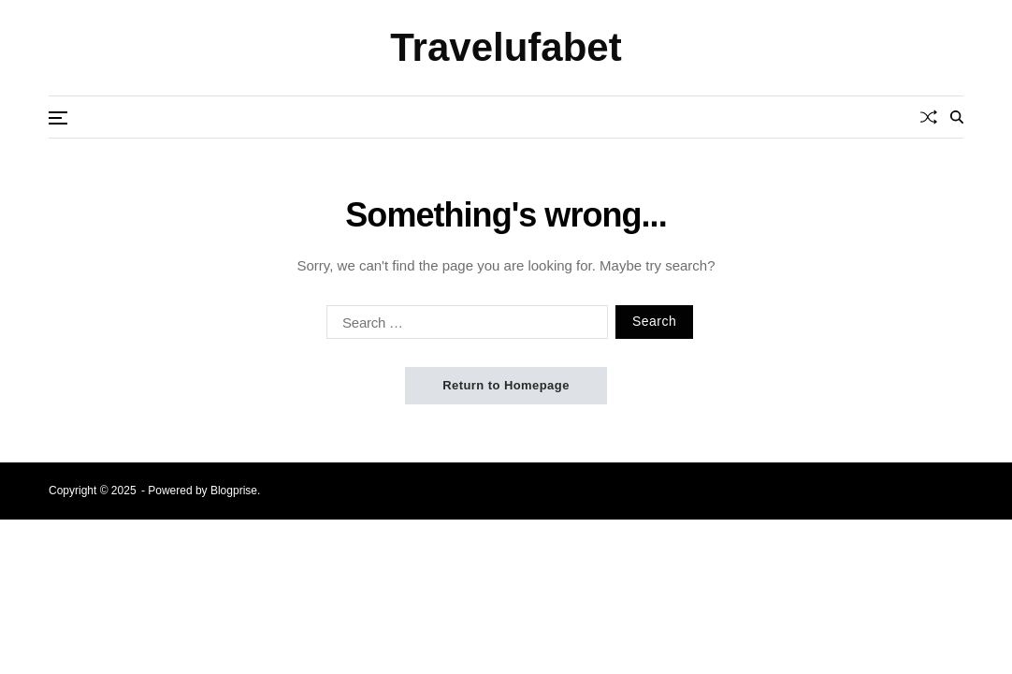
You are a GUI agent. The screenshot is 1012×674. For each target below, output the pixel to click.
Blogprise (233, 490)
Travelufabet (505, 47)
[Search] (956, 117)
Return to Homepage (506, 385)
